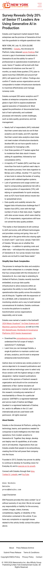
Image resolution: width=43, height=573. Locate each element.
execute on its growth (26, 466)
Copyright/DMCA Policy (10, 557)
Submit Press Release (12, 552)
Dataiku (17, 49)
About (11, 548)
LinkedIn (14, 474)
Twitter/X (6, 474)
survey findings (28, 52)
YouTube (25, 474)
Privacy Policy (28, 557)
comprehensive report (25, 338)
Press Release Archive (25, 548)
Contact (39, 557)
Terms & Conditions (31, 552)
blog (32, 471)
